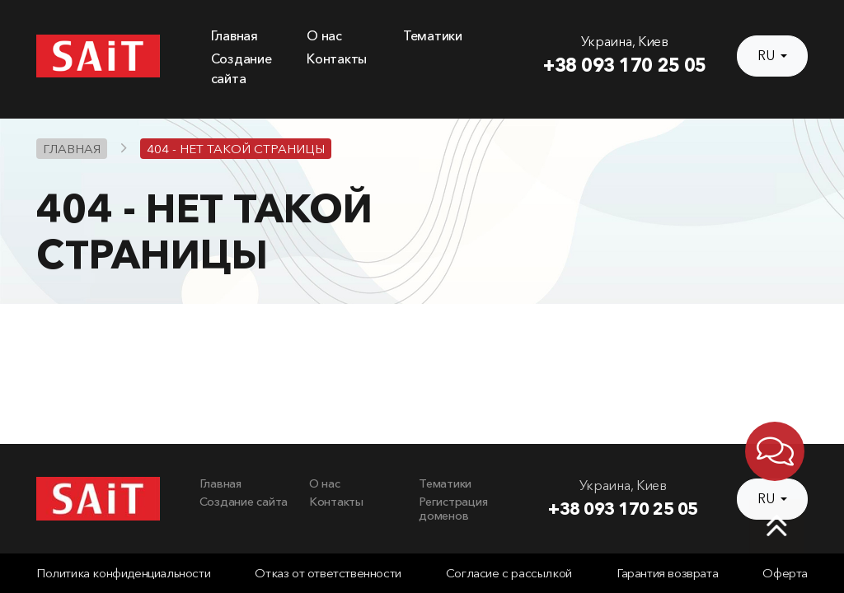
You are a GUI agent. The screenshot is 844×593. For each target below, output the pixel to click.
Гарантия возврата (667, 573)
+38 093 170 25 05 (624, 65)
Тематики (432, 36)
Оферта (785, 573)
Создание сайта (243, 501)
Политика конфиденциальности (123, 573)
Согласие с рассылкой (509, 573)
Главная (234, 36)
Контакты (337, 59)
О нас (324, 36)
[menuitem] (249, 36)
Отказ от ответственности (328, 573)
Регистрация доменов (453, 509)
